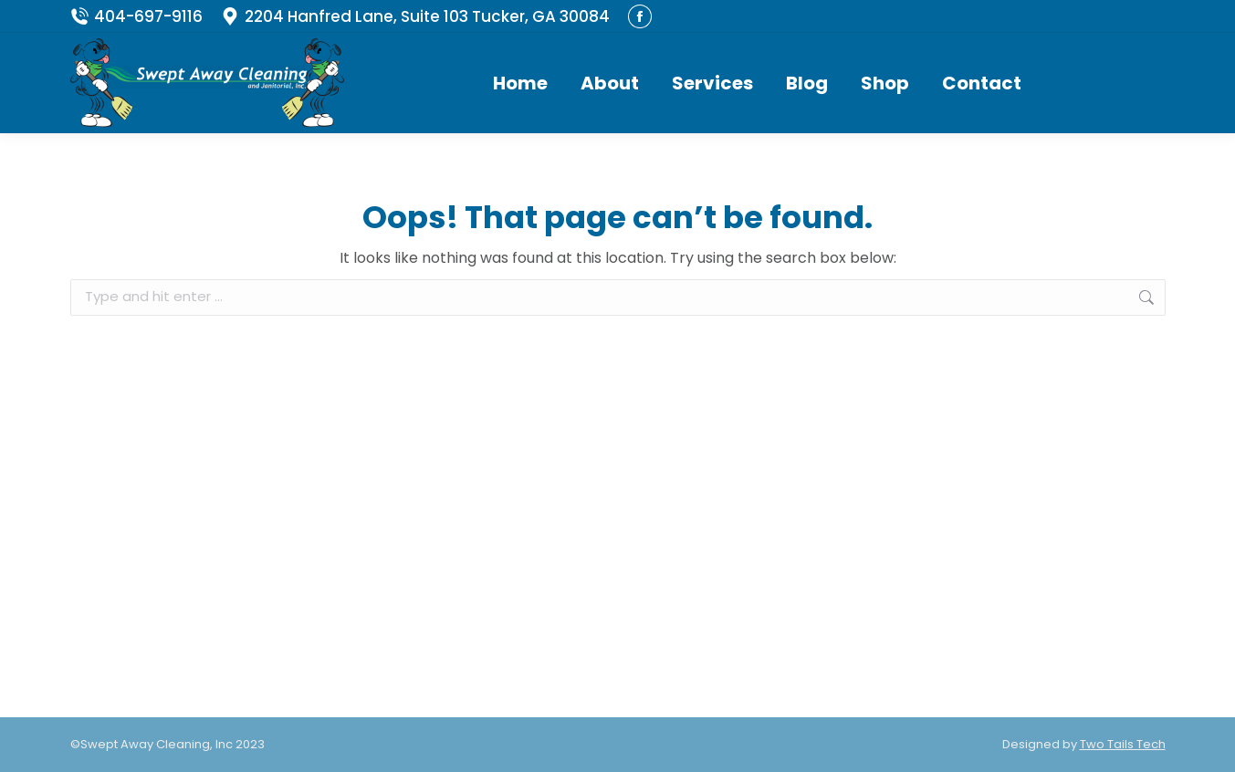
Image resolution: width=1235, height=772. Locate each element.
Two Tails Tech (1123, 744)
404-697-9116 (136, 16)
